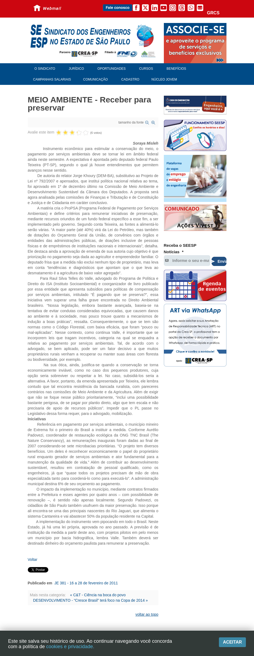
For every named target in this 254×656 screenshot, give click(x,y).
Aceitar (232, 642)
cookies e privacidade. (70, 646)
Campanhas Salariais (52, 79)
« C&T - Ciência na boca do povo (98, 595)
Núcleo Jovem (164, 79)
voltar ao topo (147, 614)
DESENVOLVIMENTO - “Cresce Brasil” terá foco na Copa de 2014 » (90, 600)
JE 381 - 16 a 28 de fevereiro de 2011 (86, 583)
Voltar (33, 559)
